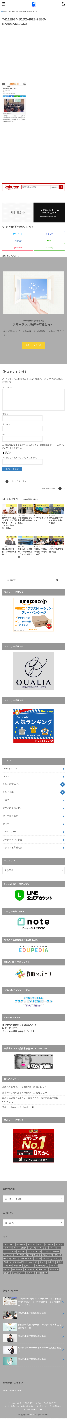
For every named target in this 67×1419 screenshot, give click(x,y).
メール (6, 425)
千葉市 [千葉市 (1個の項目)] (7, 1263)
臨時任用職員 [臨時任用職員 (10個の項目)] (18, 1274)
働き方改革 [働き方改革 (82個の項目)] (27, 1259)
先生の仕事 (8, 793)
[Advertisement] (33, 55)
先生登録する (42, 1407)
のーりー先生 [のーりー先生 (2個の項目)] (20, 1249)
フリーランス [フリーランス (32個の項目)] (34, 1252)
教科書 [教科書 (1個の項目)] (54, 1266)
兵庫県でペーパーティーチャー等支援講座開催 (32, 1351)
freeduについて (10, 769)
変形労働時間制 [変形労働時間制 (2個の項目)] (20, 1263)
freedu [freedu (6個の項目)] (31, 1245)
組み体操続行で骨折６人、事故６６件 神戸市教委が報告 (30, 1099)
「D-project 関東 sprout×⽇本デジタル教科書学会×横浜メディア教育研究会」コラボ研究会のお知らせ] (32, 1302)
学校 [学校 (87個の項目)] (51, 1263)
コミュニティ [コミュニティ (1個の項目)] (9, 1252)
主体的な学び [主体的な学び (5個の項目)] (47, 1256)
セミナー (7, 824)
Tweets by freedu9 (12, 1391)
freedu (39, 1087)
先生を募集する (55, 1407)
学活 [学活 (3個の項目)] (59, 1263)
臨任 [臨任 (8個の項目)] (6, 1274)
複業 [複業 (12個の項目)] (30, 1274)
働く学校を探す (10, 816)
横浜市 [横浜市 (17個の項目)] (43, 1270)
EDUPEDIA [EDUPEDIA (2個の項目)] (8, 1245)
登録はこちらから (33, 345)
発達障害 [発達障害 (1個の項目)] (54, 1270)
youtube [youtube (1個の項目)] (49, 1245)
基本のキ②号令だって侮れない (17, 1087)
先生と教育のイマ (11, 785)
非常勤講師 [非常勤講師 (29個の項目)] (41, 1274)
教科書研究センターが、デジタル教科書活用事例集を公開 (32, 1328)
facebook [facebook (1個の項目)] (20, 1245)
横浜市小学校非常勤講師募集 (24, 1315)
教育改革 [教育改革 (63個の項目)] (17, 1270)
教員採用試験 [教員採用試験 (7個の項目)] (42, 1266)
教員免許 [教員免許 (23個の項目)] (29, 1266)
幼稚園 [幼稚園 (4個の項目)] (17, 1266)
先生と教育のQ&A (11, 808)
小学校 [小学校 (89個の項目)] (7, 1266)
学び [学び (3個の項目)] (42, 1263)
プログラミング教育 (12, 840)
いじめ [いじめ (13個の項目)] (7, 1249)
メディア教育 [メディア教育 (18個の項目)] (21, 1256)
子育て (6, 801)
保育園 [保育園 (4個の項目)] (7, 1259)
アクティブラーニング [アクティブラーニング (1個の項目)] (38, 1249)
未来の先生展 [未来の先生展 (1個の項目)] (31, 1270)
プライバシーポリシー (34, 1410)
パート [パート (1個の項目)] (21, 1252)
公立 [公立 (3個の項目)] (38, 1259)
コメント (7, 388)
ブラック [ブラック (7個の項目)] (7, 1256)
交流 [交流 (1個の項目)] (58, 1256)
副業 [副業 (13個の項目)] (57, 1259)
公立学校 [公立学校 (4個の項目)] (47, 1259)
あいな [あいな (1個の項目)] (59, 1245)
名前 (5, 415)
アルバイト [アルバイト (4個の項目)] (55, 1249)
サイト (5, 435)
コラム (6, 777)
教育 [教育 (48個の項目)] (6, 1270)
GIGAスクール (10, 832)
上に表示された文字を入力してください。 (20, 458)
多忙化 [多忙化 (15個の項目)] (33, 1263)
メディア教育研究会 (12, 848)
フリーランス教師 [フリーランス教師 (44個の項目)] (51, 1252)
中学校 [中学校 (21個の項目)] (34, 1256)
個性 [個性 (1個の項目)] (16, 1259)
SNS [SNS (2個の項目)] (40, 1245)
